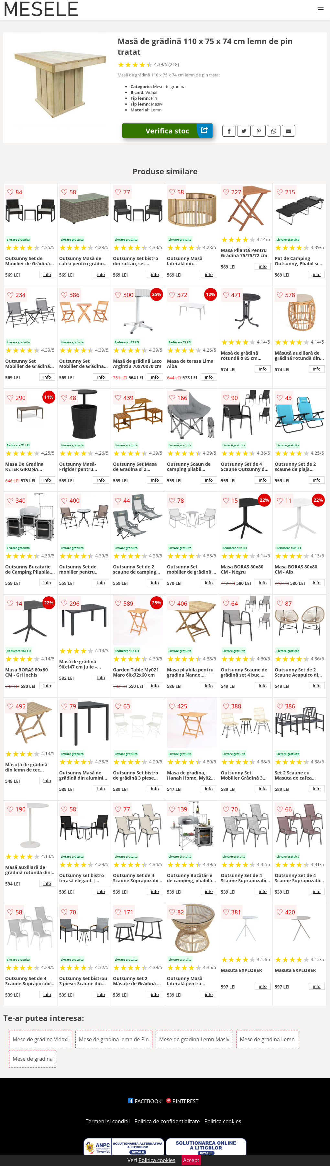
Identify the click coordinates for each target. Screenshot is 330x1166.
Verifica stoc (179, 130)
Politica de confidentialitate (167, 1121)
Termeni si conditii (108, 1121)
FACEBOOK (144, 1101)
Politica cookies (222, 1121)
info (47, 274)
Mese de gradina (33, 1058)
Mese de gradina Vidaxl (41, 1039)
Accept (191, 1160)
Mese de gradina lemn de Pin (114, 1039)
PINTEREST (182, 1101)
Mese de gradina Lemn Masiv (194, 1039)
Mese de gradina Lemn (267, 1039)
